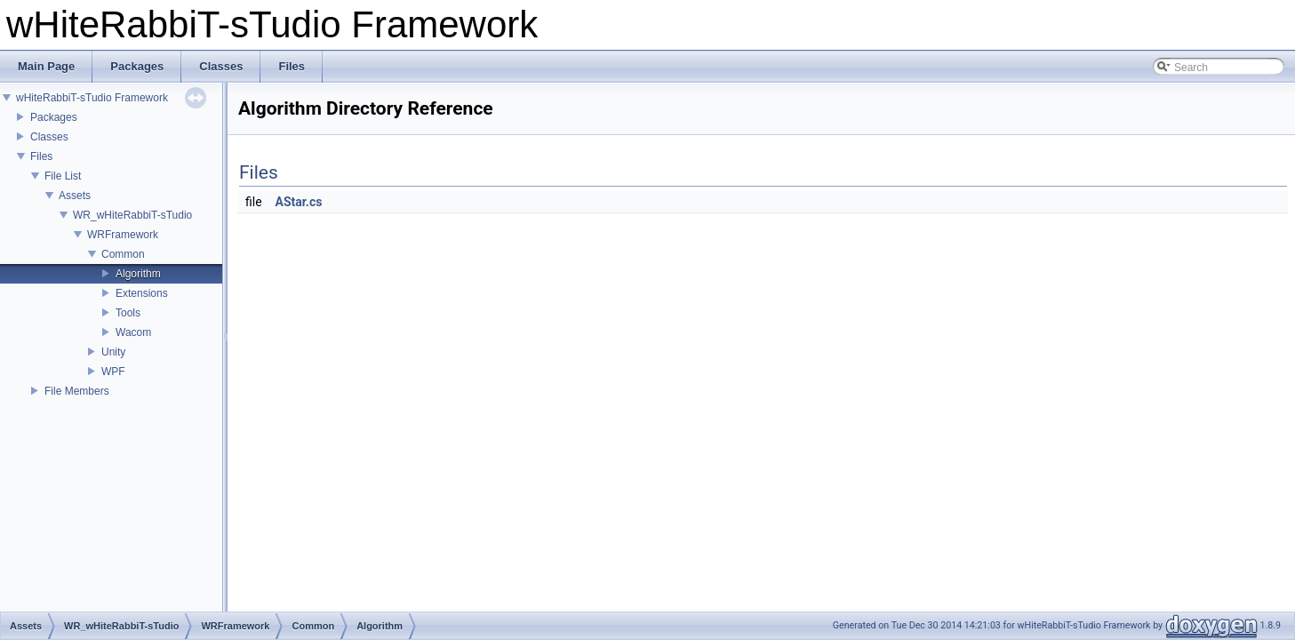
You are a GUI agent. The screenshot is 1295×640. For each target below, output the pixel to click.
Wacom (133, 332)
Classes (49, 137)
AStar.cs (299, 202)
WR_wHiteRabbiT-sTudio (132, 215)
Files (41, 156)
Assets (75, 195)
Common (123, 254)
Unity (113, 352)
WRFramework (122, 234)
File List (62, 176)
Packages (53, 117)
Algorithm (138, 274)
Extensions (142, 293)
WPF (113, 371)
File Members (76, 391)
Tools (128, 313)
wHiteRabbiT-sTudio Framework (92, 98)
